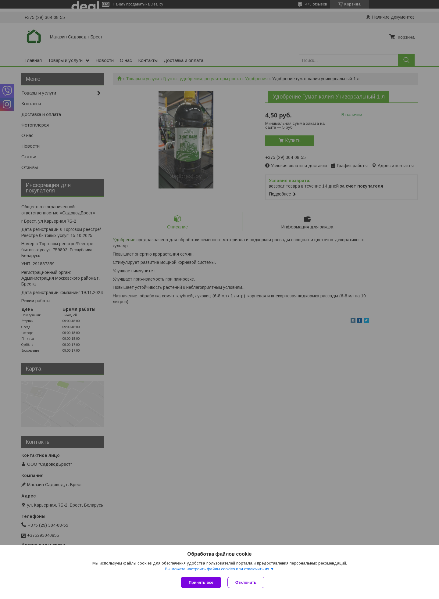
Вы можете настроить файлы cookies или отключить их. (217, 569)
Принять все (201, 582)
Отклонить (245, 582)
